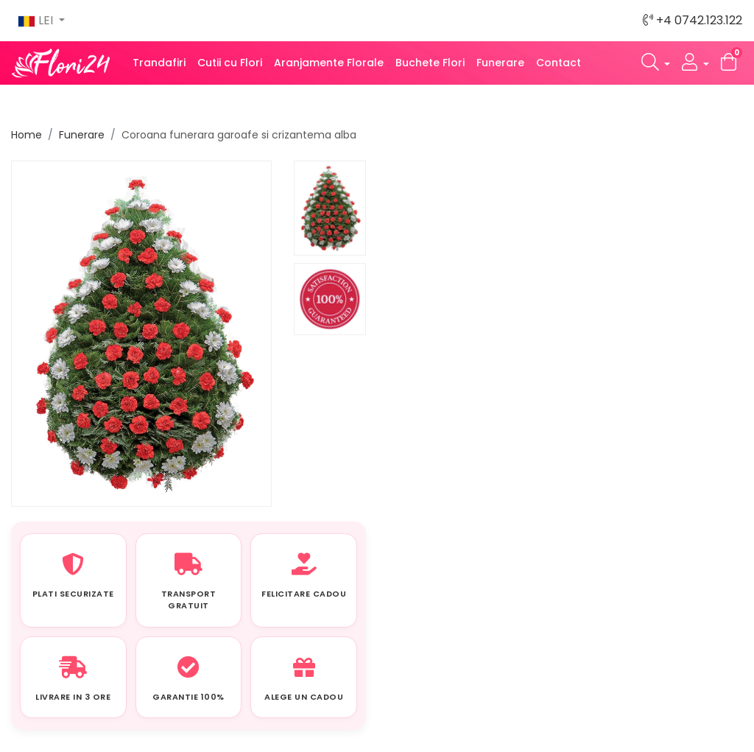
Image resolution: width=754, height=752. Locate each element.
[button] (656, 63)
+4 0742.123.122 (692, 20)
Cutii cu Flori (229, 62)
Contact (558, 62)
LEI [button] (37, 20)
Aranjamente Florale (329, 62)
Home (26, 134)
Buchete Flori (430, 62)
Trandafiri (159, 62)
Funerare (500, 62)
